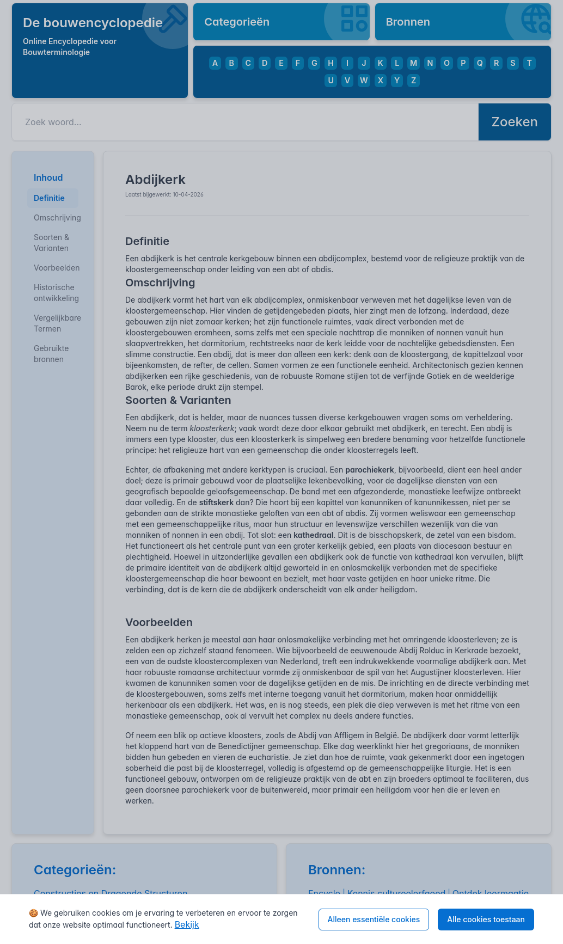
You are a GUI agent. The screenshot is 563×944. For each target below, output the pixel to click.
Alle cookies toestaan (486, 919)
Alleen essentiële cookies (374, 919)
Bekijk (187, 924)
